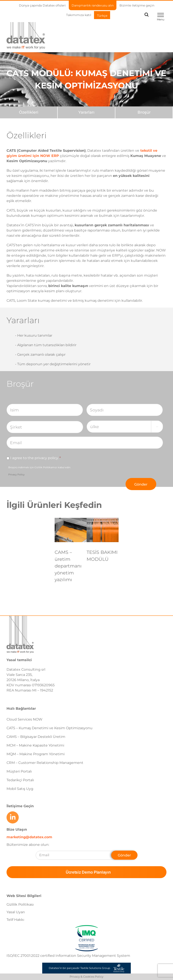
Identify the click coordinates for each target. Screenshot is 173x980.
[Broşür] (144, 112)
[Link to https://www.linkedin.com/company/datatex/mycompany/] (13, 817)
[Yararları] (86, 112)
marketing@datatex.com (29, 837)
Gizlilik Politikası (20, 904)
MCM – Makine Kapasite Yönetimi (35, 745)
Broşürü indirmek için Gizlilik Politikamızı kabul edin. (39, 471)
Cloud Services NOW (24, 719)
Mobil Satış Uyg (20, 789)
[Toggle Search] (146, 14)
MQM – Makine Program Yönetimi (36, 754)
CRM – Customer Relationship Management (45, 763)
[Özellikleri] (28, 112)
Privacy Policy (16, 474)
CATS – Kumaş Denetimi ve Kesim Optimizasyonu (49, 728)
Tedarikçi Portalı (20, 780)
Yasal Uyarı (16, 912)
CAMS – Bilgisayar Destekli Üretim (36, 737)
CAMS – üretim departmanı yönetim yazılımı (68, 566)
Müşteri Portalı (19, 771)
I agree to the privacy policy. (35, 458)
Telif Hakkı (15, 920)
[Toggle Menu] (160, 15)
